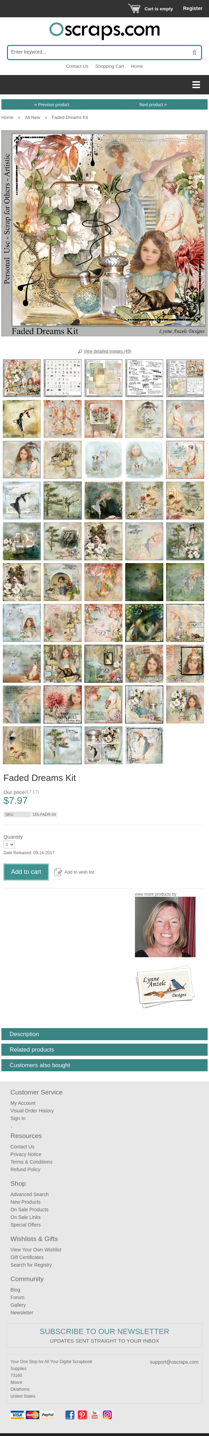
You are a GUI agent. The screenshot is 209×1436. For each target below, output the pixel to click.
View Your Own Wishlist (35, 1249)
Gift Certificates (27, 1257)
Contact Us (77, 66)
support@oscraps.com (174, 1362)
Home (137, 66)
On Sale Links (25, 1217)
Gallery (18, 1305)
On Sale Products (29, 1209)
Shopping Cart (109, 66)
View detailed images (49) (107, 351)
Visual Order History (32, 1110)
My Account (22, 1103)
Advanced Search (29, 1194)
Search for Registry (31, 1265)
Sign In (18, 1118)
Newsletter (21, 1312)
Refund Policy (25, 1169)
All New (32, 117)
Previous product (51, 104)
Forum (17, 1297)
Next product (153, 104)
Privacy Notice (25, 1154)
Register (192, 8)
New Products (25, 1202)
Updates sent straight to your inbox (104, 1341)
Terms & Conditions (31, 1162)
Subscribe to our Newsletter (104, 1331)
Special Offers (25, 1225)
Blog (15, 1290)
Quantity (13, 837)
